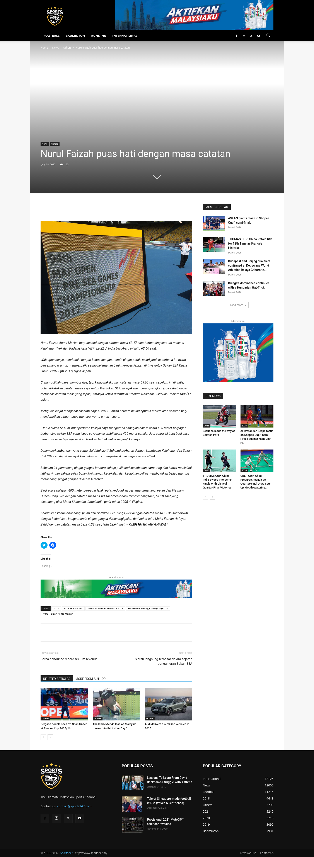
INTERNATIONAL (124, 36)
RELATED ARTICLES (56, 679)
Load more (238, 305)
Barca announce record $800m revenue (69, 659)
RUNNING (98, 36)
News (55, 47)
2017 (56, 608)
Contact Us (266, 853)
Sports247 (66, 853)
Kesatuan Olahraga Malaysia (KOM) (148, 608)
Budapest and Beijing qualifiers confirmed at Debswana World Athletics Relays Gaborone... (249, 265)
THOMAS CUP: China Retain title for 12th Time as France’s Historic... (250, 243)
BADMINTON (75, 36)
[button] (268, 36)
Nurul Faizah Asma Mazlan (58, 613)
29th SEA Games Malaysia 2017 (105, 608)
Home (44, 47)
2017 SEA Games (73, 608)
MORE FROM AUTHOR (90, 679)
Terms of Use (248, 853)
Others (67, 47)
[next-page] (50, 737)
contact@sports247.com (74, 806)
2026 (206, 425)
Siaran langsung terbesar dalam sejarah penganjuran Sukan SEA (163, 661)
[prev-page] (43, 737)
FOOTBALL (52, 36)
